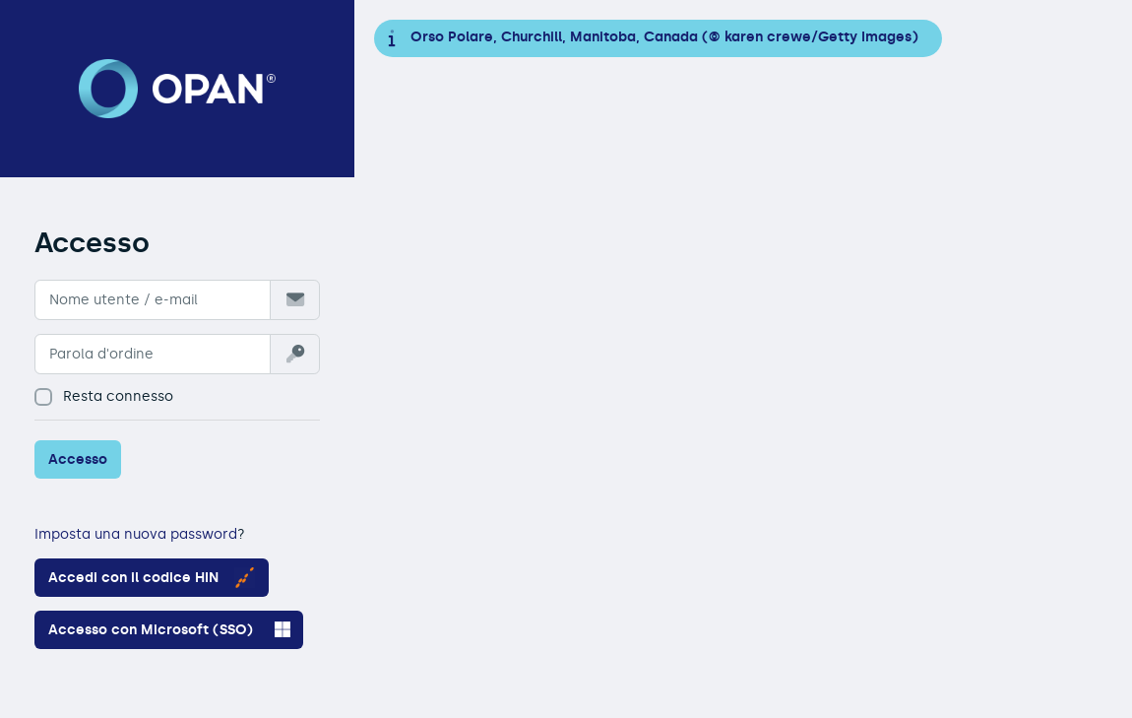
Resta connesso (103, 397)
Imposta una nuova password (135, 534)
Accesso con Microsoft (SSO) (168, 629)
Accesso (77, 459)
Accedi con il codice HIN (151, 577)
